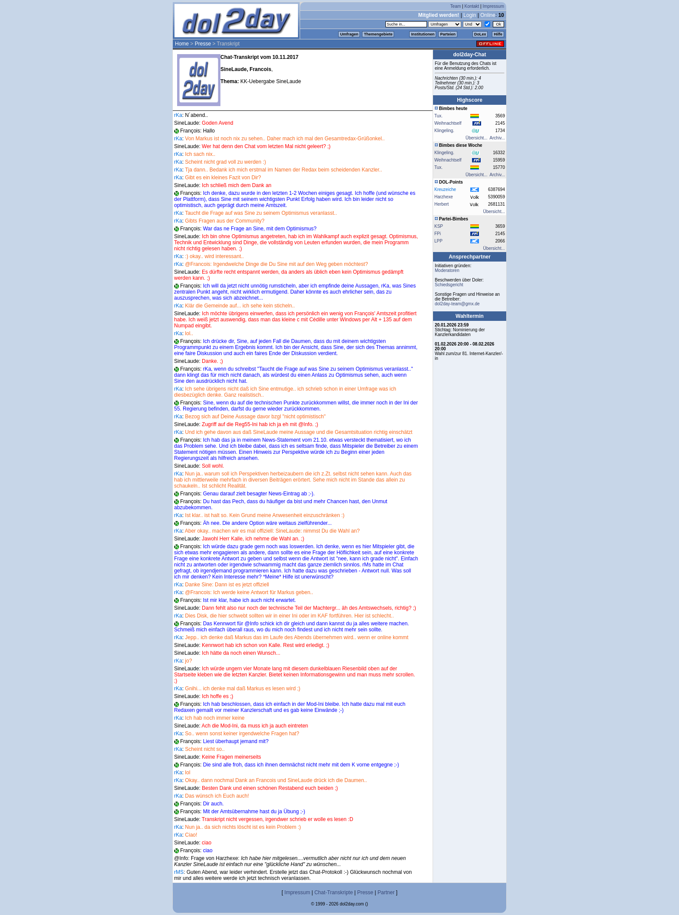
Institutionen (422, 34)
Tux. (438, 115)
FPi (437, 233)
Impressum (493, 6)
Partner (386, 892)
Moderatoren (447, 270)
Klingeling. (444, 130)
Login (469, 15)
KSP (438, 226)
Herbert (441, 204)
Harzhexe (443, 196)
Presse (203, 44)
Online (487, 15)
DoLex (480, 34)
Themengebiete (378, 34)
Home (182, 44)
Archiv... (497, 138)
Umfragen (349, 34)
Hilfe (498, 34)
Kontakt (471, 6)
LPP (438, 241)
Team (455, 6)
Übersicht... (477, 138)
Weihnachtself (448, 123)
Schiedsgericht (449, 284)
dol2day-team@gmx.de (457, 303)
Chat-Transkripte (333, 892)
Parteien (448, 34)
